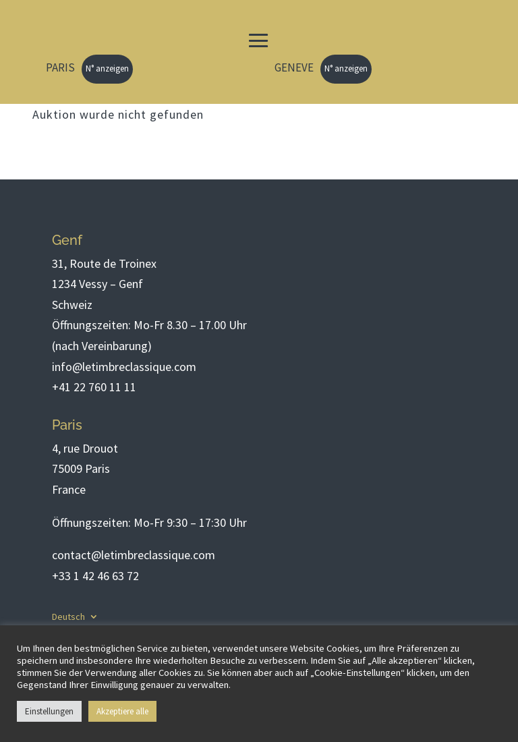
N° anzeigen (107, 68)
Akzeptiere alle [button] (122, 711)
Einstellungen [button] (49, 711)
